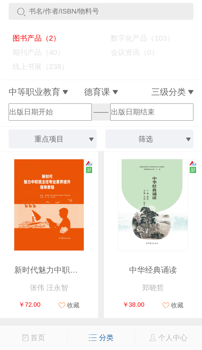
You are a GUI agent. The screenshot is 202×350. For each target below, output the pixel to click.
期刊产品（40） (34, 52)
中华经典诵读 (153, 269)
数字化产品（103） (138, 38)
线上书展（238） (36, 66)
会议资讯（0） (131, 52)
